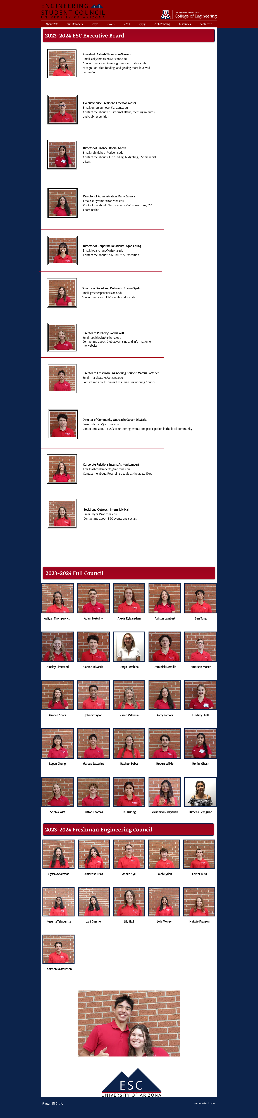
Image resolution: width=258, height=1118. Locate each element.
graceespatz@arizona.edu (106, 293)
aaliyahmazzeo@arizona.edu (109, 59)
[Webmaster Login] (204, 1103)
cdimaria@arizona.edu (105, 424)
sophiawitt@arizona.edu (106, 337)
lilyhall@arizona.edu (104, 514)
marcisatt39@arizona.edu (107, 377)
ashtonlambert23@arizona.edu (110, 469)
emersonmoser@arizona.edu (109, 107)
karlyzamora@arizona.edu (108, 201)
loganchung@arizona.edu (107, 250)
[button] (142, 23)
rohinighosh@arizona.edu (107, 152)
